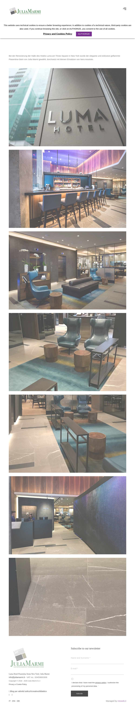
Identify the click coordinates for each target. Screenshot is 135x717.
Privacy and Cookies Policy (57, 34)
